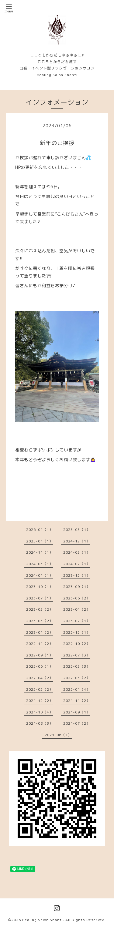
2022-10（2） (76, 643)
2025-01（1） (39, 541)
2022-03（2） (76, 677)
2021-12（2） (39, 700)
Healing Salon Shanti (42, 919)
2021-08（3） (39, 723)
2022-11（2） (39, 643)
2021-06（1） (58, 734)
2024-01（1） (39, 575)
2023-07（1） (39, 598)
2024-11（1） (39, 552)
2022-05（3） (76, 666)
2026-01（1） (39, 529)
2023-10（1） (39, 586)
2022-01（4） (76, 689)
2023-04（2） (76, 609)
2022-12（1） (76, 632)
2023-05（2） (39, 609)
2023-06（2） (76, 598)
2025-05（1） (76, 529)
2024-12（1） (76, 541)
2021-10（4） (39, 712)
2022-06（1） (39, 666)
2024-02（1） (76, 563)
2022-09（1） (39, 655)
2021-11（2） (76, 700)
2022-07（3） (76, 655)
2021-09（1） (76, 712)
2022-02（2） (39, 689)
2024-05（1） (76, 552)
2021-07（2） (76, 723)
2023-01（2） (39, 632)
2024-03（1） (39, 563)
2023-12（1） (76, 575)
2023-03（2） (39, 620)
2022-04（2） (39, 677)
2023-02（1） (76, 620)
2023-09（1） (76, 586)
